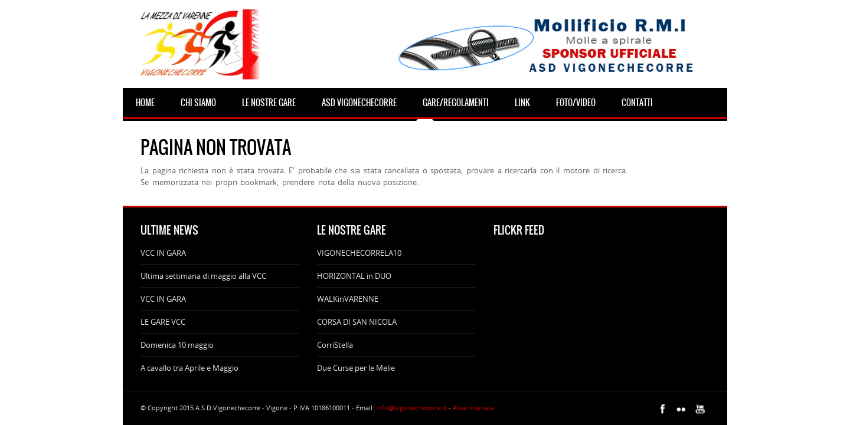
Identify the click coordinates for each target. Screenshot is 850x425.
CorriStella (335, 345)
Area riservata (473, 407)
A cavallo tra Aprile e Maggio (189, 368)
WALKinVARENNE (347, 299)
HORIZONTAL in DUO (354, 276)
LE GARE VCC (162, 322)
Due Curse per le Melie (356, 368)
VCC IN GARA (163, 253)
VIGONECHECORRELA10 (359, 253)
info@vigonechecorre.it (411, 407)
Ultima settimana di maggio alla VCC (203, 276)
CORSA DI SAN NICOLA (357, 322)
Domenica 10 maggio (177, 345)
